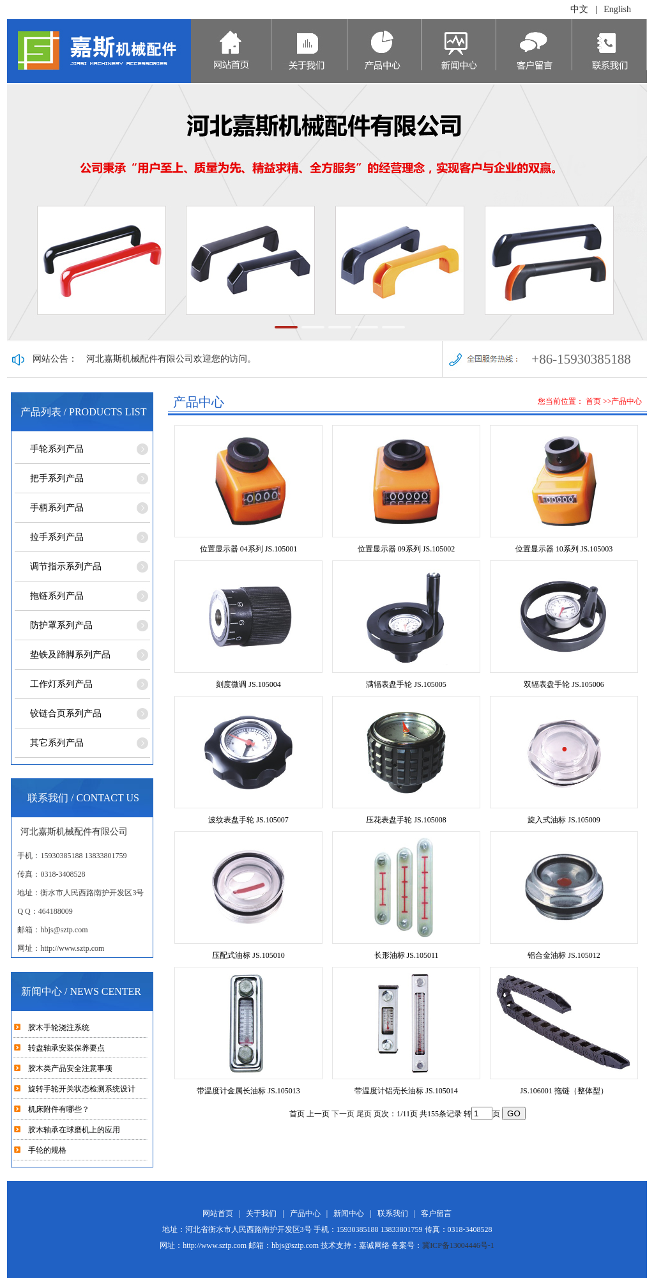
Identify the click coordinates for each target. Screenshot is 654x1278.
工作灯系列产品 (61, 684)
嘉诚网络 (374, 1245)
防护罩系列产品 (61, 625)
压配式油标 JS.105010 (248, 955)
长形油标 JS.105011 (406, 955)
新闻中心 (348, 1213)
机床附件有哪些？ (58, 1109)
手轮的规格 (47, 1150)
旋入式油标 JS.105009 (564, 819)
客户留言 (436, 1213)
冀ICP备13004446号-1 (458, 1245)
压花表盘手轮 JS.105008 (406, 819)
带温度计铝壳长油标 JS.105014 (405, 1090)
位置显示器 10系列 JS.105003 (563, 548)
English (617, 9)
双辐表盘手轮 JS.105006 (564, 684)
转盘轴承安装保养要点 (66, 1047)
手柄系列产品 (57, 507)
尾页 (364, 1113)
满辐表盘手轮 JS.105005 (406, 684)
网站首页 (217, 1213)
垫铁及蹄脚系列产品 (70, 654)
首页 (593, 401)
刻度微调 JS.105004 (248, 684)
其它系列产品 (57, 743)
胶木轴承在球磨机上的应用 (74, 1129)
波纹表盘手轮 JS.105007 (248, 819)
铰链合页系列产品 (66, 713)
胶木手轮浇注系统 (58, 1027)
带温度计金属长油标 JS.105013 (248, 1090)
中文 (579, 9)
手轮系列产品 (57, 449)
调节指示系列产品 (66, 566)
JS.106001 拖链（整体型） (563, 1090)
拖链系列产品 (57, 596)
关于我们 (261, 1213)
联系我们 (392, 1213)
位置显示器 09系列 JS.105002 (406, 548)
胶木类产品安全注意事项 (70, 1068)
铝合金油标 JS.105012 (564, 955)
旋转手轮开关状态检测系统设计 (81, 1088)
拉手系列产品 (57, 537)
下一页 (342, 1113)
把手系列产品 (57, 478)
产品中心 (305, 1213)
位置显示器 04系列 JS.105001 (248, 548)
